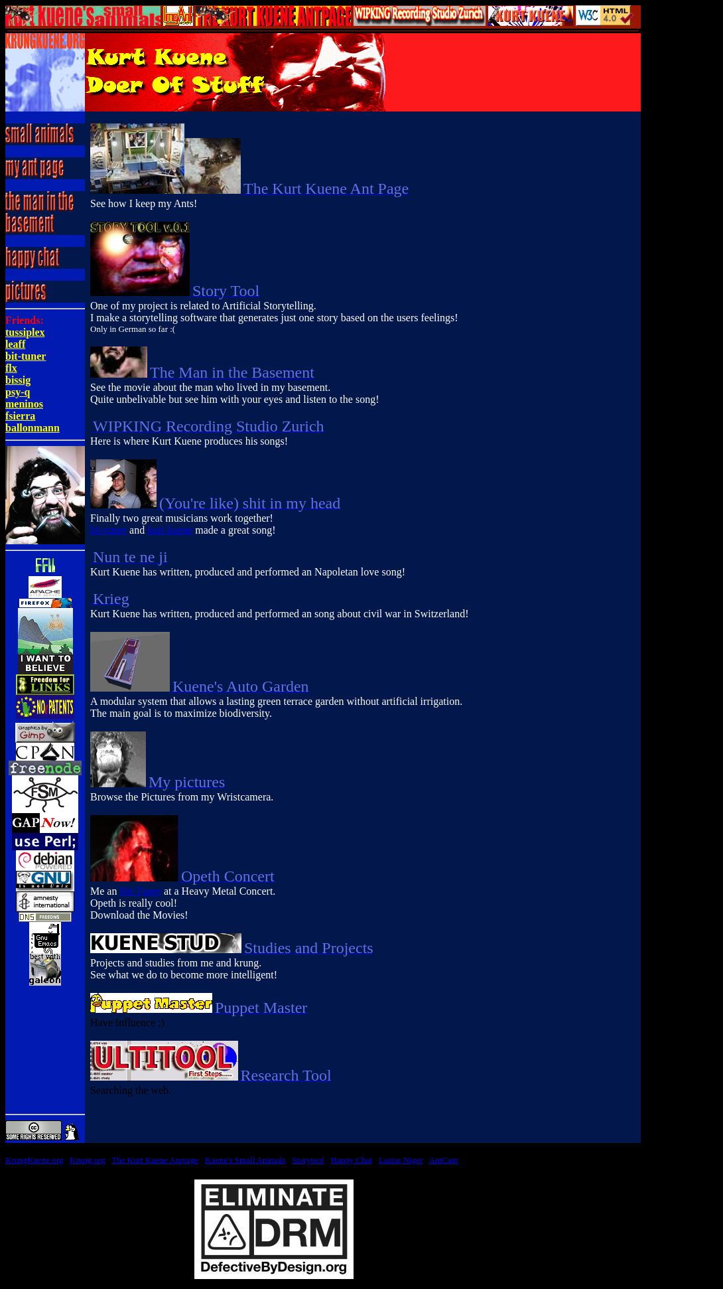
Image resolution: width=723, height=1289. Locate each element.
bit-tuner (25, 356)
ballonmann (32, 427)
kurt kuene (169, 530)
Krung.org (87, 1160)
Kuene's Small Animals (245, 1160)
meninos (24, 404)
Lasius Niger (401, 1160)
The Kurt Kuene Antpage (154, 1160)
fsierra (20, 415)
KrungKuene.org (34, 1160)
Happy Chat (351, 1160)
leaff (15, 344)
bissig (18, 380)
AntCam (443, 1160)
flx (11, 368)
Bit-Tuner (140, 891)
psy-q (17, 392)
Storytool (308, 1160)
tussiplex (25, 332)
